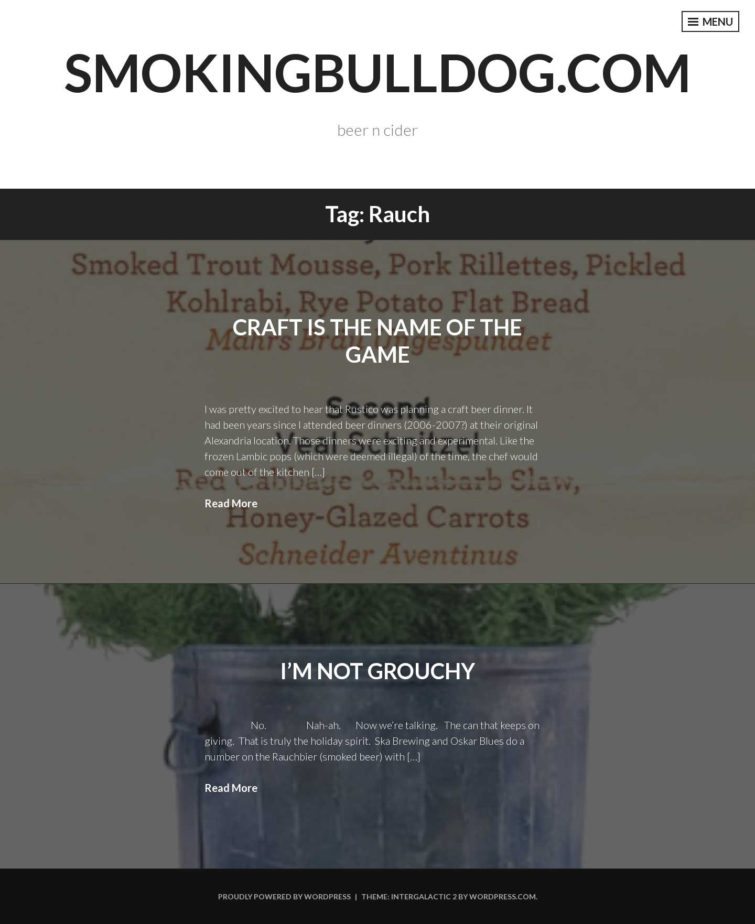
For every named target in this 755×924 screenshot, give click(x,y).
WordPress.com (502, 896)
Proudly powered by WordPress (284, 896)
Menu (710, 21)
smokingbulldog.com (377, 71)
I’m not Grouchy (377, 671)
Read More (230, 503)
